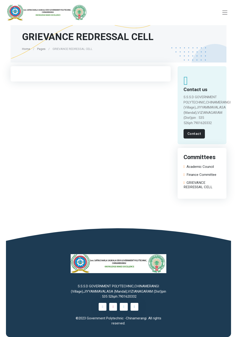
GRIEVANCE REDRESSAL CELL (198, 185)
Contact (194, 134)
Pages (41, 49)
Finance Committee (200, 175)
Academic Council (199, 167)
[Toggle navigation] (225, 13)
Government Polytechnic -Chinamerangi (117, 318)
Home (26, 49)
